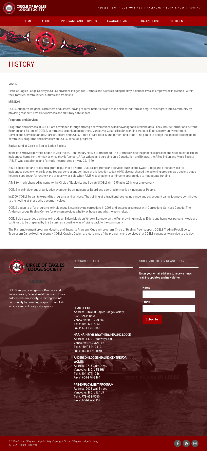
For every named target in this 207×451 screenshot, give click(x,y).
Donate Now (175, 7)
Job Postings (132, 7)
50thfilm (176, 21)
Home (28, 21)
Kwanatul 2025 (118, 21)
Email (147, 302)
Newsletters (107, 7)
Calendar (154, 7)
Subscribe (152, 319)
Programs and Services (79, 21)
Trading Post (149, 21)
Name (147, 287)
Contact (195, 7)
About (46, 21)
